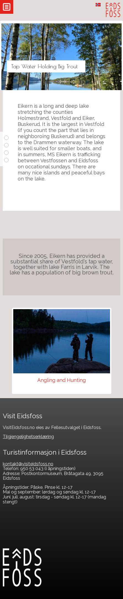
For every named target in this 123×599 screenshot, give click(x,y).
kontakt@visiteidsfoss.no (28, 463)
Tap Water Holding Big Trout (44, 66)
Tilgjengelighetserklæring (28, 436)
